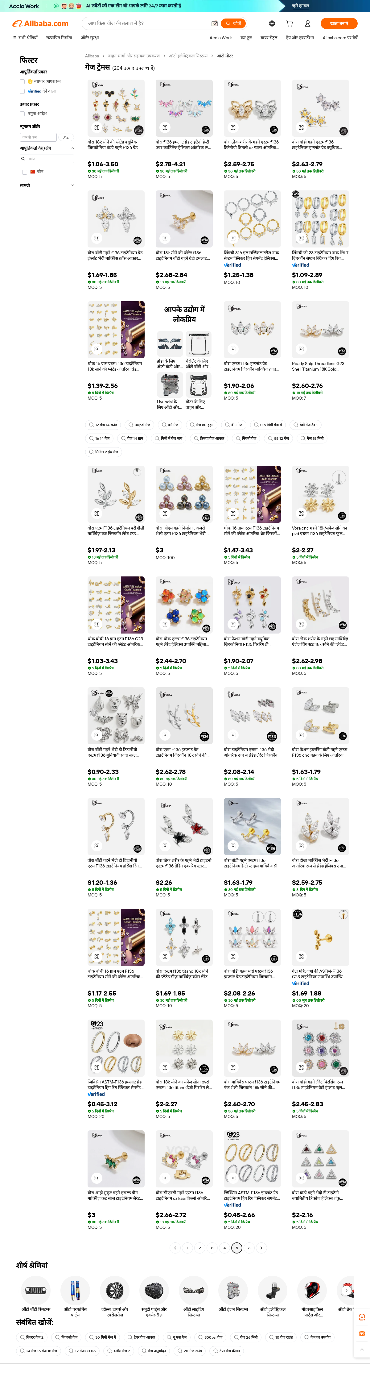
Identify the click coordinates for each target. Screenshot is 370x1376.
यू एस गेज (177, 1337)
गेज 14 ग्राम (132, 438)
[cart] (290, 24)
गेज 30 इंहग (201, 424)
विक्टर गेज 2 (31, 1337)
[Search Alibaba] (147, 23)
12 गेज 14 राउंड (103, 424)
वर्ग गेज (170, 424)
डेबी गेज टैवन (306, 424)
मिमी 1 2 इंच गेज (103, 452)
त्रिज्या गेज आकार (209, 438)
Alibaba (92, 55)
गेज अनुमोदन (154, 1351)
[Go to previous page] (175, 1247)
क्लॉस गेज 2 (118, 1351)
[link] (362, 1317)
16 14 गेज (99, 438)
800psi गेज (210, 1337)
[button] (214, 23)
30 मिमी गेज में (102, 1337)
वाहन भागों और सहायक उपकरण (134, 55)
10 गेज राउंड (281, 1337)
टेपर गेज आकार (141, 1337)
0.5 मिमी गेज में (268, 424)
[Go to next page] (261, 1247)
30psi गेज (139, 424)
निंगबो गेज (246, 438)
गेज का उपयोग (317, 1337)
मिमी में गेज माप (168, 438)
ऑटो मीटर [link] (225, 55)
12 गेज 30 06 (82, 1351)
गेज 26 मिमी (245, 1337)
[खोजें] (233, 23)
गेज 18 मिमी (312, 438)
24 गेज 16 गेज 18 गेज (38, 1351)
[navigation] (47, 652)
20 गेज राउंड (190, 1351)
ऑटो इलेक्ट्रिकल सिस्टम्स (188, 55)
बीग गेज (233, 424)
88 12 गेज (278, 438)
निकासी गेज (66, 1337)
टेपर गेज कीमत (226, 1351)
